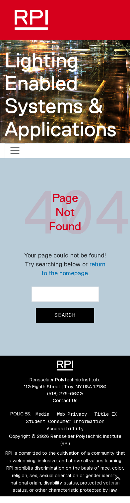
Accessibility (65, 429)
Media (42, 414)
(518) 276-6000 (65, 394)
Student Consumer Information (65, 421)
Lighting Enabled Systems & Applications (60, 94)
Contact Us (65, 401)
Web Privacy (72, 414)
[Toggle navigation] (15, 150)
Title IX (105, 414)
